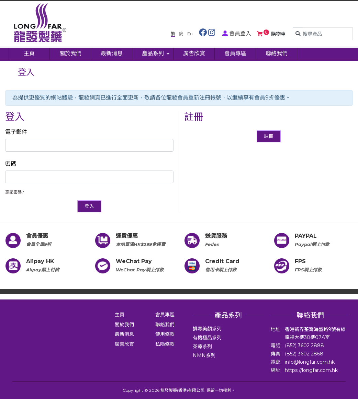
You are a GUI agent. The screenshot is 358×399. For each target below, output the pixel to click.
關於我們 (124, 324)
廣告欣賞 (124, 344)
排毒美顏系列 (207, 329)
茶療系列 (202, 346)
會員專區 (165, 315)
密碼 (10, 164)
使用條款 (165, 334)
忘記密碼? (14, 192)
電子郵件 (16, 132)
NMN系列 (204, 355)
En (190, 33)
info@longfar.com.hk (310, 362)
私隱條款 (165, 344)
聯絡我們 (165, 324)
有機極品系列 (207, 338)
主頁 (119, 315)
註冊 (268, 136)
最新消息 (124, 334)
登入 (89, 206)
